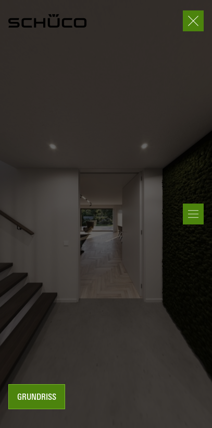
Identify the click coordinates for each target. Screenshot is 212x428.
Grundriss (36, 398)
